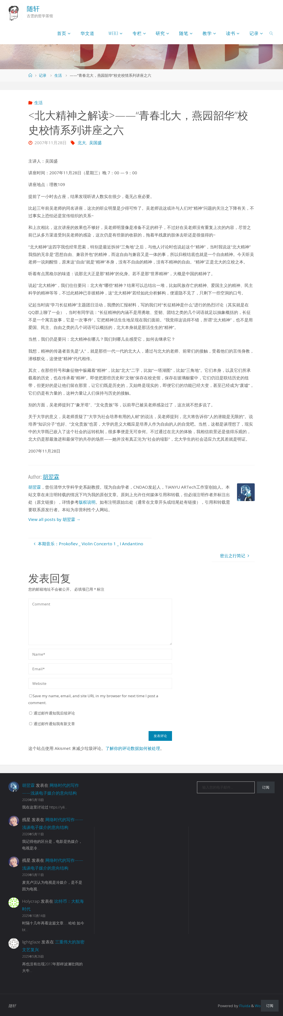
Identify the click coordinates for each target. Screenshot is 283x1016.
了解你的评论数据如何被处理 (132, 748)
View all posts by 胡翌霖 (54, 519)
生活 (58, 75)
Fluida (244, 1003)
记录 (42, 75)
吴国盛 (95, 143)
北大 (82, 143)
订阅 (265, 787)
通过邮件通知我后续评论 (54, 713)
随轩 (33, 8)
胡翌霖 (34, 487)
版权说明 (87, 502)
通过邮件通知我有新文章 (54, 723)
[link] (271, 33)
